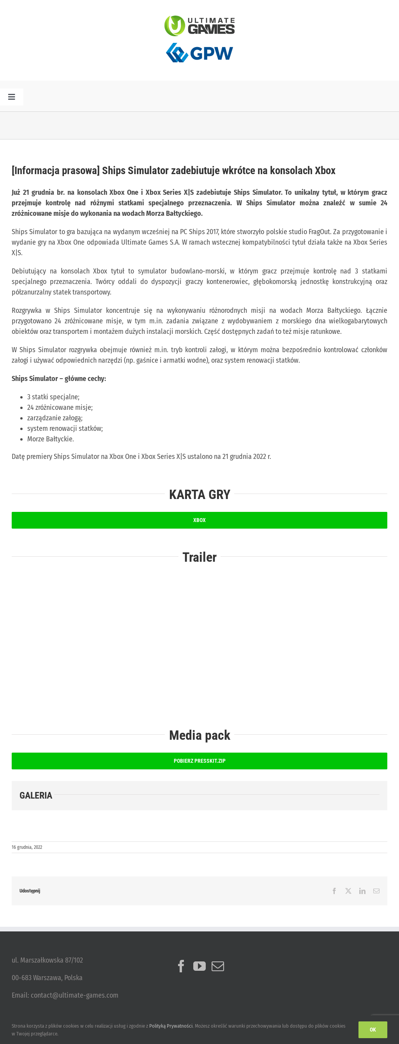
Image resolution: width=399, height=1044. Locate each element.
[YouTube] (199, 966)
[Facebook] (181, 966)
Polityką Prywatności (170, 1026)
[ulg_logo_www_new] (199, 19)
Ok (373, 1029)
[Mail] (218, 966)
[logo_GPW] (199, 39)
